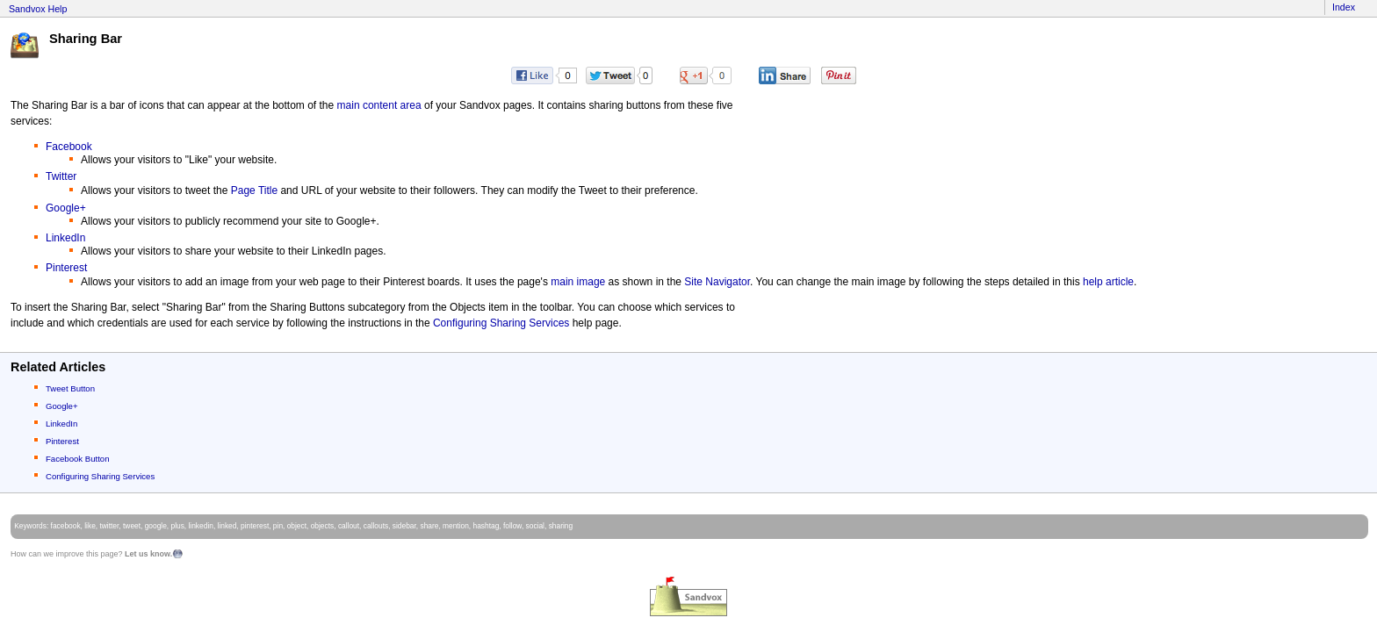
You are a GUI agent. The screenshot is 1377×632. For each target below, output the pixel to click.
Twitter (61, 176)
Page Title (254, 190)
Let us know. (148, 553)
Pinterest (66, 268)
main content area (379, 105)
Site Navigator (717, 282)
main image (578, 282)
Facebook (69, 146)
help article (1108, 282)
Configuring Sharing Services (501, 323)
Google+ (66, 208)
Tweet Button (70, 388)
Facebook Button (78, 458)
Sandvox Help (38, 9)
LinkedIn (65, 238)
